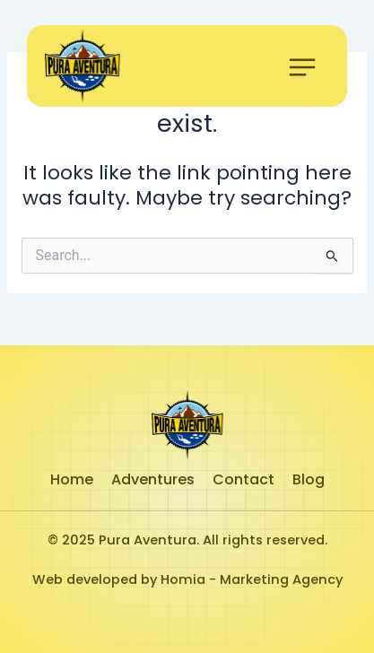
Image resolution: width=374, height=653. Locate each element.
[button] (302, 70)
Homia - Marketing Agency (252, 579)
